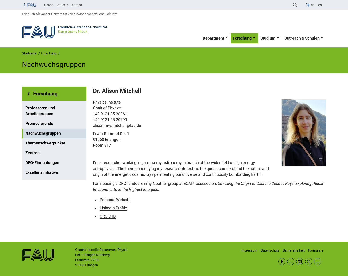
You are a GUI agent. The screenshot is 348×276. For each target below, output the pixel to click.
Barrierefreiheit (294, 250)
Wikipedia (317, 261)
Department (213, 38)
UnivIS (48, 5)
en (320, 5)
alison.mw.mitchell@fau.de (117, 125)
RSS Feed (290, 261)
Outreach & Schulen (302, 38)
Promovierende (39, 123)
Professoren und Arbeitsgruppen (40, 111)
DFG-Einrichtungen (42, 162)
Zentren (32, 153)
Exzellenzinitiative (41, 172)
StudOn (62, 5)
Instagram (299, 261)
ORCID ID (108, 216)
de (312, 5)
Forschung (242, 38)
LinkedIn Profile (113, 208)
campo (77, 5)
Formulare (315, 250)
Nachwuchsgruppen (43, 133)
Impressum (249, 250)
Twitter (308, 261)
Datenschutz (270, 250)
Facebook (281, 261)
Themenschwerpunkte (45, 143)
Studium (267, 38)
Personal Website (115, 200)
